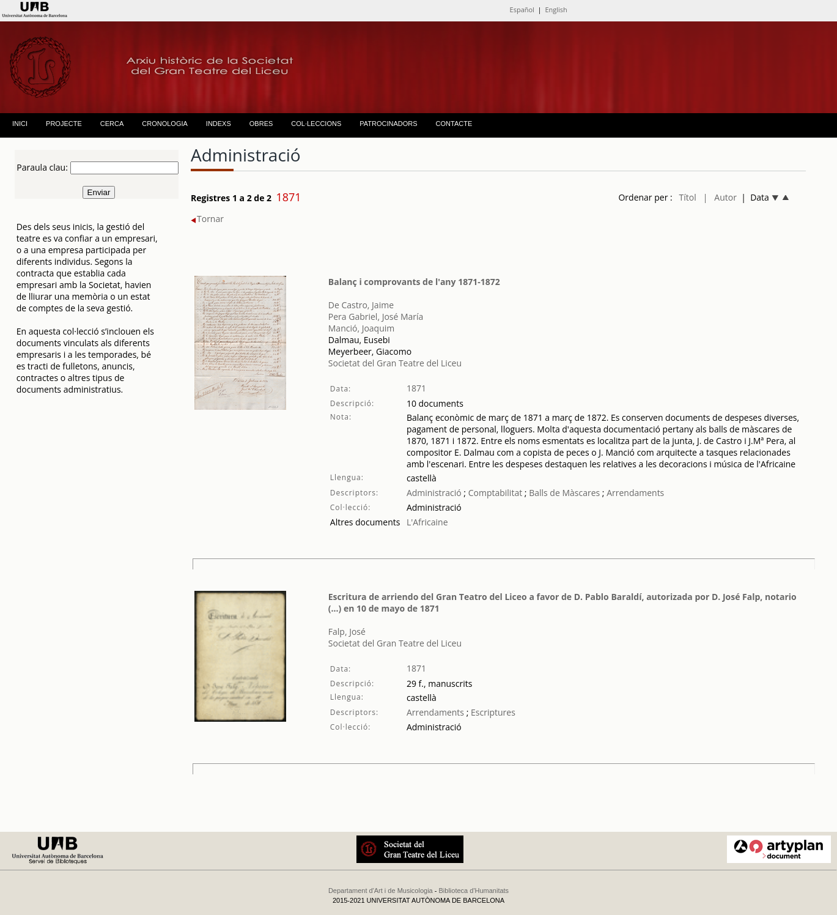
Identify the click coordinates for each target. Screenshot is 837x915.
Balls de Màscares (564, 492)
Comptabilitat (494, 492)
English (556, 9)
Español (522, 9)
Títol (687, 197)
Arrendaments (635, 492)
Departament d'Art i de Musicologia (380, 890)
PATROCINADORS (388, 123)
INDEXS (218, 123)
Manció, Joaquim (361, 328)
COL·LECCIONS (316, 123)
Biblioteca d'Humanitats (474, 890)
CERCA (112, 123)
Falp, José (347, 631)
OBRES (261, 123)
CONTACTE (454, 123)
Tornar (207, 218)
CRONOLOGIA (165, 123)
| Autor (720, 197)
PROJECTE (64, 123)
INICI (20, 123)
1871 (416, 388)
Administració (434, 492)
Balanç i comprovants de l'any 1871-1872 (414, 281)
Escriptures (491, 712)
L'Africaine (427, 522)
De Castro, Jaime (361, 305)
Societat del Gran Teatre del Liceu (395, 363)
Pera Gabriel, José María (376, 316)
